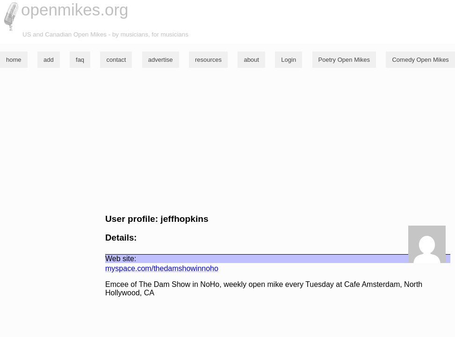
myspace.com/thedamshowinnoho (161, 268)
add (48, 59)
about (251, 59)
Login (288, 59)
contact (116, 59)
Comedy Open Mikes (420, 59)
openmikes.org (75, 9)
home (14, 59)
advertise (160, 59)
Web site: (120, 259)
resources (208, 59)
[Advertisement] (227, 140)
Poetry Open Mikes (344, 59)
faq (80, 59)
